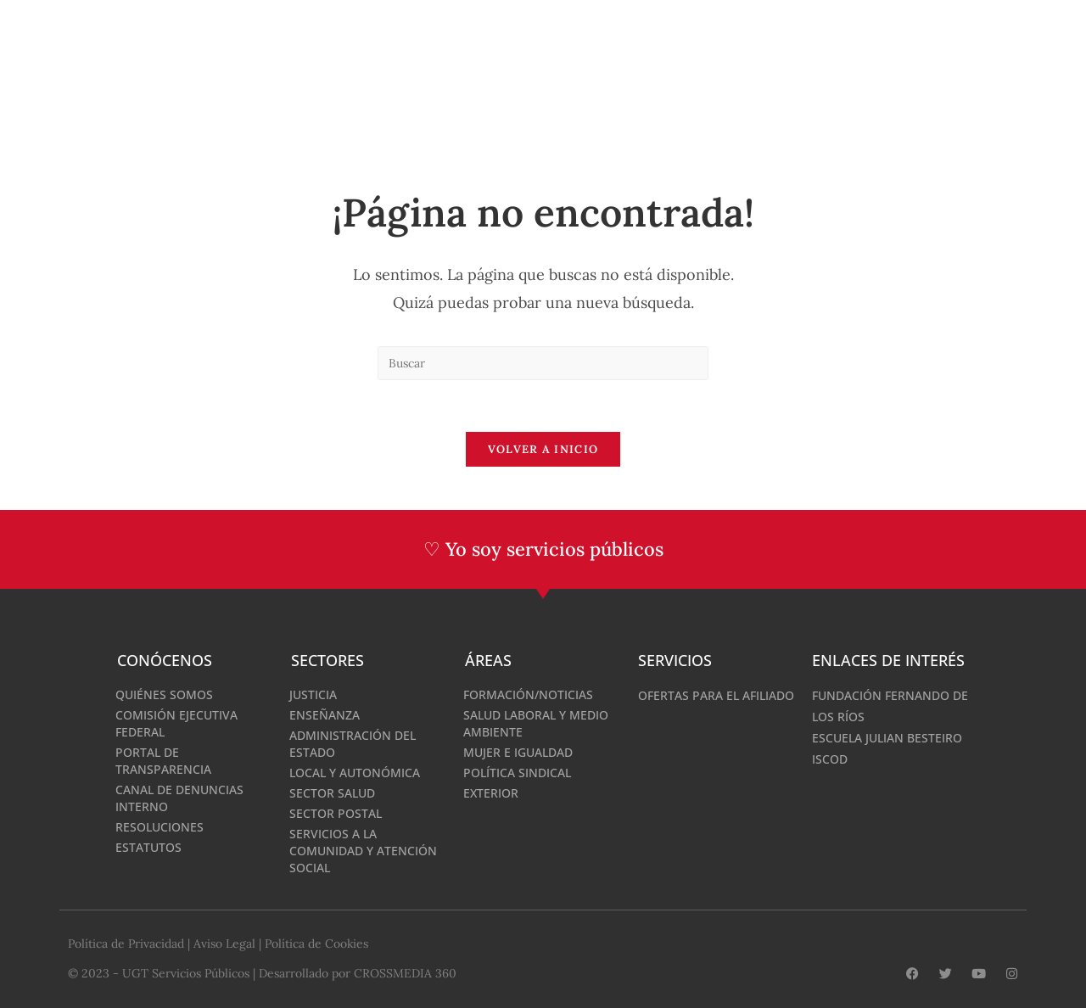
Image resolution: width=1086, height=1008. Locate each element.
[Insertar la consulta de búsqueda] (543, 363)
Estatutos (148, 846)
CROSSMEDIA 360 (405, 971)
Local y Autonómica (354, 772)
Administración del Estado (352, 742)
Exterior (490, 792)
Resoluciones (159, 826)
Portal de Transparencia (163, 759)
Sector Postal (335, 812)
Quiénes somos (164, 694)
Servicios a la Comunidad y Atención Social (363, 850)
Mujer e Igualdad (518, 751)
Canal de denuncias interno (179, 797)
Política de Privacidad (126, 942)
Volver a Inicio (543, 449)
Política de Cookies (317, 942)
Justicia (313, 694)
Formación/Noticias (528, 694)
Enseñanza (324, 714)
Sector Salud (332, 792)
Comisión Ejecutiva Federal (176, 722)
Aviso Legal (224, 942)
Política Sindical (517, 772)
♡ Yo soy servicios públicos (543, 549)
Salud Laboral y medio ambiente (535, 722)
